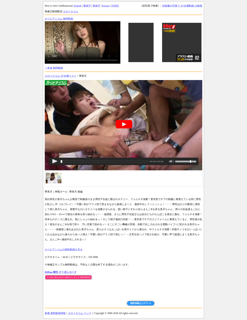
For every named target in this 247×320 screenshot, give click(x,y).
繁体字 (87, 5)
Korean (105, 5)
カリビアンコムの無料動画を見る (64, 249)
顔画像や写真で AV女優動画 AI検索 (182, 5)
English (78, 5)
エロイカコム (70, 11)
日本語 (115, 5)
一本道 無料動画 (54, 68)
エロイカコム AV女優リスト (60, 76)
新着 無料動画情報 (55, 313)
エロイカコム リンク (79, 313)
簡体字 (96, 5)
